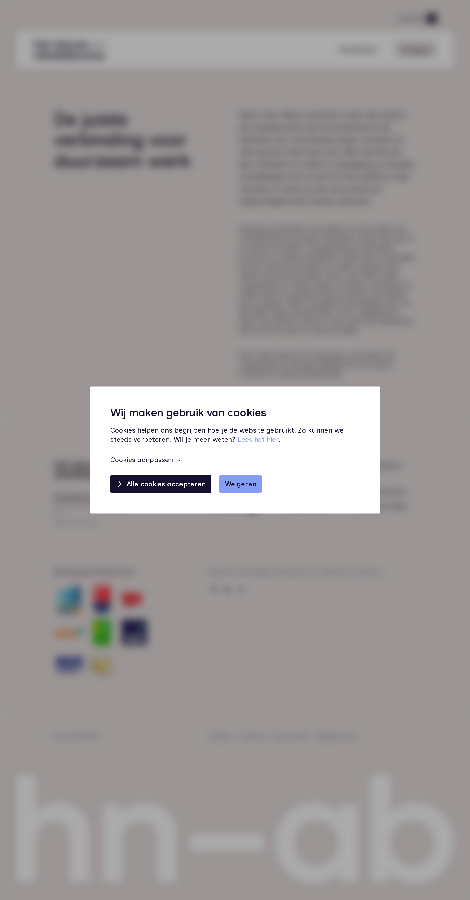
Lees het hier (258, 440)
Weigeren (240, 484)
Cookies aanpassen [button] (141, 460)
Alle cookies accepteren (166, 484)
